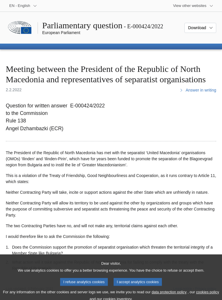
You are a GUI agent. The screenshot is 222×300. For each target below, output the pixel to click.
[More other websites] (193, 6)
